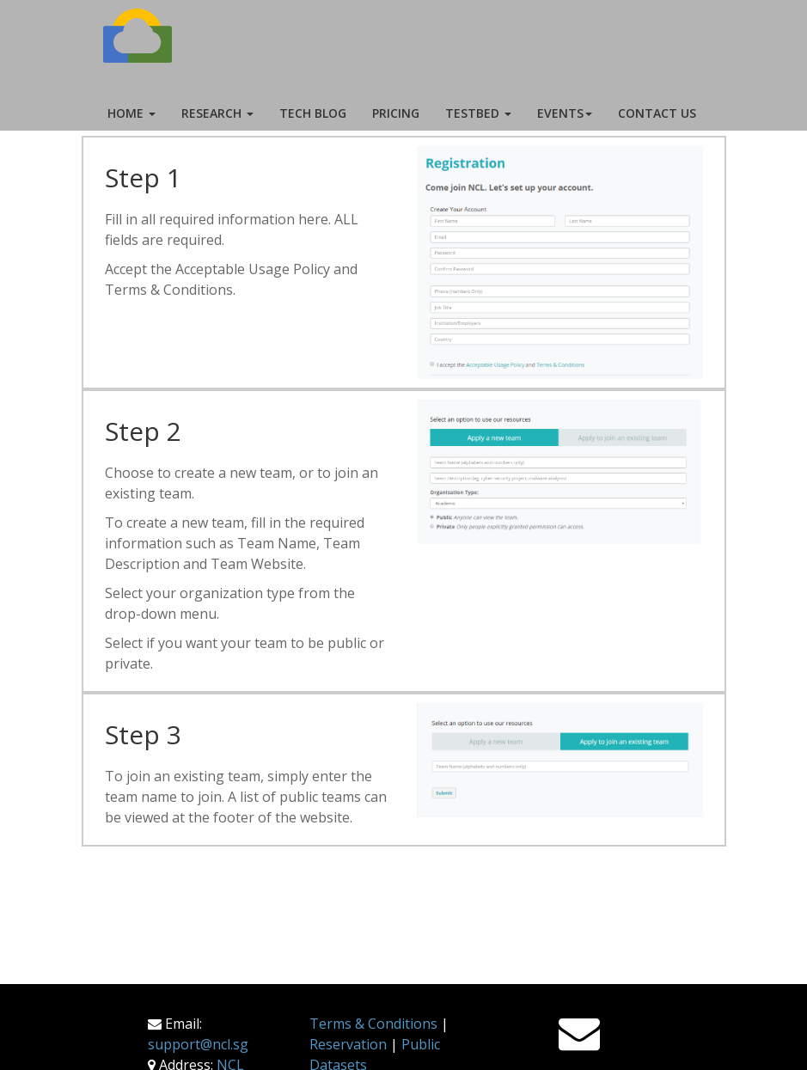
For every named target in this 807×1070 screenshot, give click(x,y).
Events (564, 113)
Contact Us (657, 113)
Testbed (478, 113)
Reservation (348, 1044)
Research (217, 113)
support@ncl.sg (198, 1044)
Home (131, 113)
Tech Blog (312, 113)
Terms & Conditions (373, 1023)
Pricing (395, 113)
